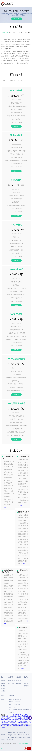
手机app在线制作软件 (11, 721)
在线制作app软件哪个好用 (18, 725)
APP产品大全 (11, 737)
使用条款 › (3, 683)
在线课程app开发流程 (22, 722)
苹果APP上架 (26, 737)
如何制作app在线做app (15, 719)
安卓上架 (15, 732)
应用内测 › (19, 683)
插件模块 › (26, 683)
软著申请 (12, 80)
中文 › (2, 699)
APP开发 (10, 732)
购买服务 (16, 394)
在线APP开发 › (12, 680)
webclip (15, 735)
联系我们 (11, 695)
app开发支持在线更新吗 (15, 716)
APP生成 (26, 732)
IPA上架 (19, 80)
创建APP (16, 126)
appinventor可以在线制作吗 (14, 715)
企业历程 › (3, 691)
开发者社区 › (27, 686)
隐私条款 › (3, 686)
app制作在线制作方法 (19, 718)
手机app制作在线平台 (24, 721)
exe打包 (11, 739)
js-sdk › (25, 680)
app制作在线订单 (8, 718)
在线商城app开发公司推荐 (17, 724)
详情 (5, 507)
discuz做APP (26, 735)
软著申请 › (19, 680)
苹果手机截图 (18, 737)
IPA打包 (4, 80)
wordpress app (5, 739)
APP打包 (21, 732)
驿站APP (20, 735)
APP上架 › (11, 683)
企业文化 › (3, 688)
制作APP (16, 18)
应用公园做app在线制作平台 (8, 722)
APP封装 (10, 735)
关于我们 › (3, 680)
